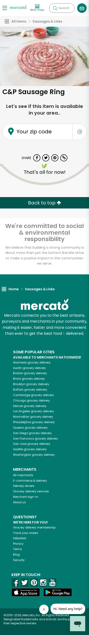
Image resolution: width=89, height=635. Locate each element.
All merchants (23, 475)
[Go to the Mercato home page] (18, 6)
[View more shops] (37, 8)
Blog (16, 555)
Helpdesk (19, 538)
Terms (17, 549)
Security (19, 560)
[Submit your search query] (55, 8)
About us (19, 502)
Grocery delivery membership (34, 527)
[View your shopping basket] (82, 8)
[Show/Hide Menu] (4, 8)
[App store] (25, 592)
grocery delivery (32, 362)
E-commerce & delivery (30, 481)
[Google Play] (57, 592)
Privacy (18, 544)
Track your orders (25, 533)
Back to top (44, 202)
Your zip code (34, 132)
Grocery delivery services (31, 491)
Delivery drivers (23, 486)
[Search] (62, 8)
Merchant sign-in (25, 497)
